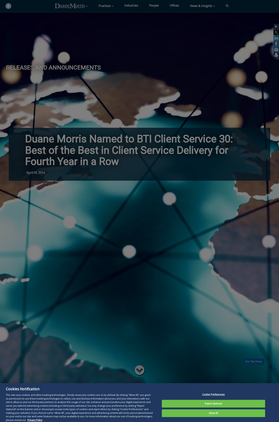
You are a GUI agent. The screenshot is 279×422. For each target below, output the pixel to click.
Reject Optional (213, 408)
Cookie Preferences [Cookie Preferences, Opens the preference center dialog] (213, 399)
